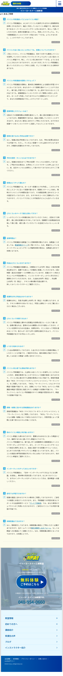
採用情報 (16, 659)
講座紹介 (9, 629)
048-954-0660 (31, 602)
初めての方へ (11, 624)
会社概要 (7, 659)
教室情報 (9, 618)
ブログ (8, 641)
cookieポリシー (10, 661)
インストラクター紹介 (15, 647)
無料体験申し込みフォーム (41, 528)
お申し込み (21, 3)
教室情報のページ (21, 245)
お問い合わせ (42, 659)
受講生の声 (10, 635)
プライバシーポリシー (28, 659)
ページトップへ (55, 42)
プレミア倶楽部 (35, 503)
